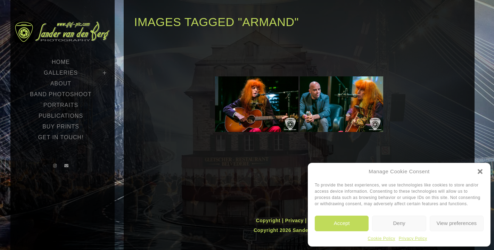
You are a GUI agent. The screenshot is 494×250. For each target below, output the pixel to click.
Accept (342, 223)
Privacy (295, 220)
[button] (480, 171)
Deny (399, 223)
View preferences (457, 223)
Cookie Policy (381, 238)
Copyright (269, 220)
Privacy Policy (413, 238)
